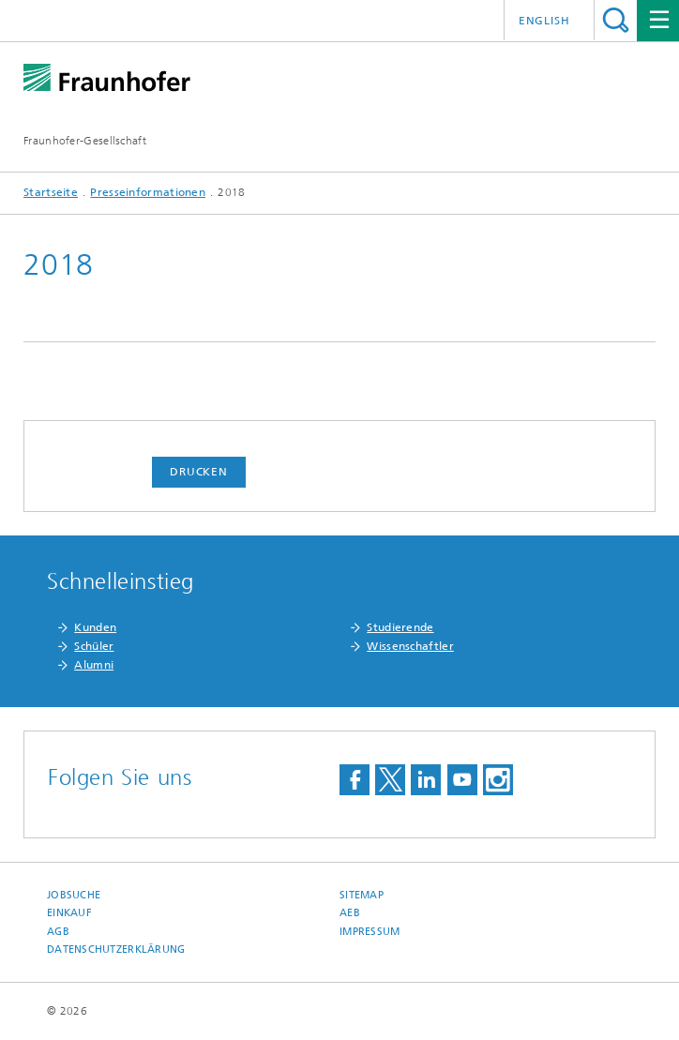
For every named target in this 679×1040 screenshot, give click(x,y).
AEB (350, 913)
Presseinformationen (147, 192)
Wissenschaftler (410, 646)
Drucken (199, 471)
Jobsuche (73, 895)
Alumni (93, 664)
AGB (58, 932)
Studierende (400, 627)
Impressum (370, 932)
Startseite (50, 192)
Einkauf (69, 913)
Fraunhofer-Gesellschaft (84, 140)
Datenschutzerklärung (116, 949)
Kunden (95, 627)
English (544, 20)
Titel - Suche (616, 20)
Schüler (93, 646)
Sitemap (362, 895)
